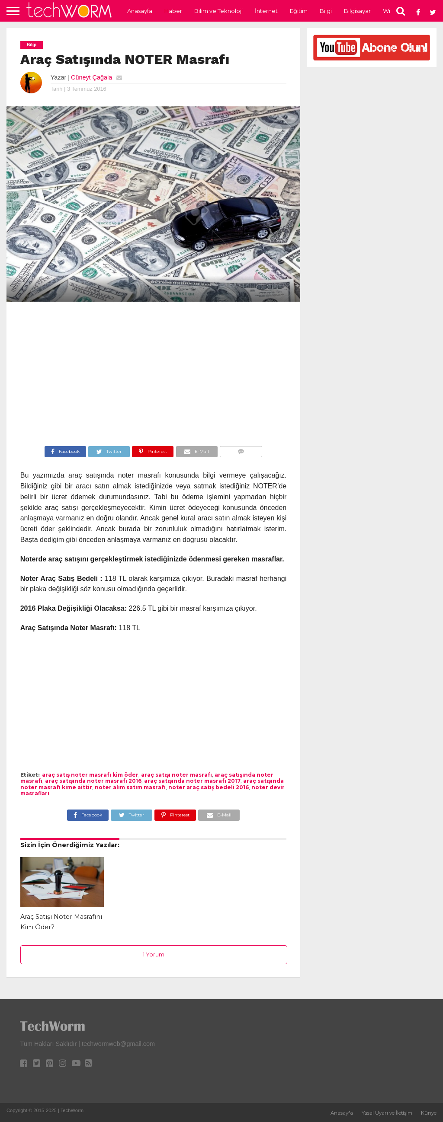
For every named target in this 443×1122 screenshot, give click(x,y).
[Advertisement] (153, 375)
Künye (429, 1113)
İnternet (266, 10)
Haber (173, 10)
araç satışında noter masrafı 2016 (93, 781)
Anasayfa (139, 10)
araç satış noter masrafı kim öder (90, 774)
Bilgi (326, 10)
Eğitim (299, 10)
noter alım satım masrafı (130, 787)
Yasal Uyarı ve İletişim (387, 1113)
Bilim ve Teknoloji (218, 10)
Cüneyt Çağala (91, 77)
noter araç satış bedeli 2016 (208, 787)
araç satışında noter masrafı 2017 (192, 781)
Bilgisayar (357, 10)
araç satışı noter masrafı (176, 774)
